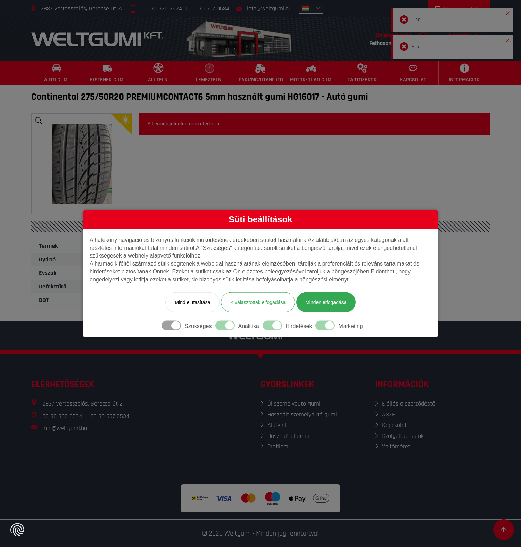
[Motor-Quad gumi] (311, 73)
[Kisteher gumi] (107, 73)
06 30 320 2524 (162, 9)
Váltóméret (396, 446)
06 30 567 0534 (209, 9)
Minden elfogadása (325, 302)
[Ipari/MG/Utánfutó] (260, 73)
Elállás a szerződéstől (409, 404)
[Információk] (464, 73)
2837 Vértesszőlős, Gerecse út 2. (81, 9)
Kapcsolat (394, 425)
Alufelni (276, 425)
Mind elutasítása (192, 302)
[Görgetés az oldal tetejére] (503, 529)
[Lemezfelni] (209, 73)
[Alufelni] (158, 73)
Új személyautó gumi (293, 404)
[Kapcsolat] (413, 73)
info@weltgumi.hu (269, 9)
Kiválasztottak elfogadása (258, 302)
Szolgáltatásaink (403, 436)
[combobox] (311, 9)
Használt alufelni (288, 436)
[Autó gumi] (56, 73)
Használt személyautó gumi (302, 414)
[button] (508, 11)
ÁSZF (388, 414)
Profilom (277, 446)
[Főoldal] (97, 39)
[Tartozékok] (362, 73)
